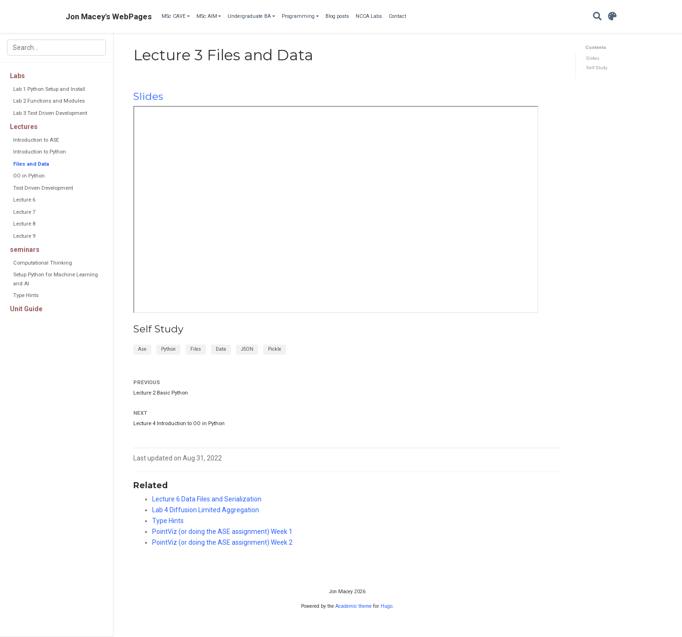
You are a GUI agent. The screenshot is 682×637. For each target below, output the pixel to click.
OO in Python (29, 176)
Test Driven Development (43, 188)
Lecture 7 (24, 212)
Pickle (274, 349)
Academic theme (353, 606)
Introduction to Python (39, 152)
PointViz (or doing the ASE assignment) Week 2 (222, 542)
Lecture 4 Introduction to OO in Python (179, 423)
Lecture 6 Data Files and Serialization (206, 499)
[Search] (597, 16)
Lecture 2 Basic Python (160, 393)
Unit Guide (26, 309)
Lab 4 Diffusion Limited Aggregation (205, 510)
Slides (593, 58)
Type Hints (26, 295)
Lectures (24, 126)
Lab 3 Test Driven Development (50, 113)
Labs (17, 76)
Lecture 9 (24, 236)
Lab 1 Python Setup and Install (49, 89)
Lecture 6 (24, 200)
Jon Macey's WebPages (108, 16)
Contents (595, 47)
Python (168, 349)
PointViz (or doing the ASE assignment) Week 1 (222, 531)
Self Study (597, 67)
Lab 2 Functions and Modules (49, 101)
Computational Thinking (42, 263)
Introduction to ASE (36, 140)
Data (221, 349)
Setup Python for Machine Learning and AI (55, 279)
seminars (25, 249)
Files (195, 349)
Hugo (386, 606)
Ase (142, 349)
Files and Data (31, 164)
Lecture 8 (24, 224)
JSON (247, 349)
